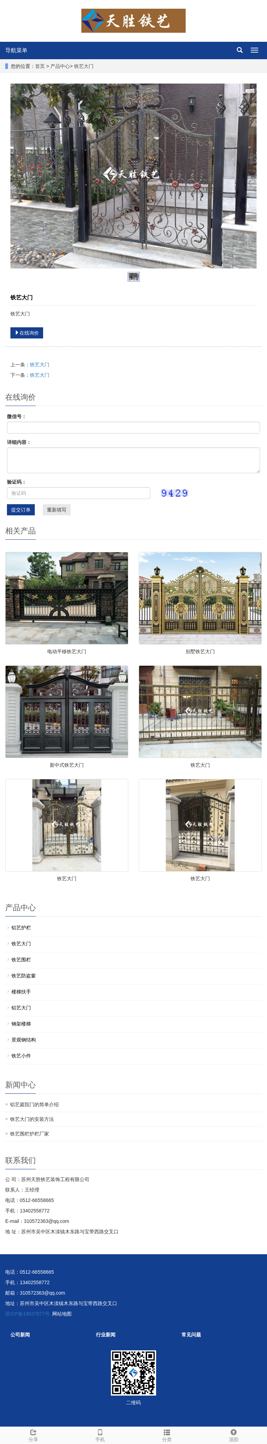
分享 (33, 1434)
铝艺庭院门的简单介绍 (34, 1104)
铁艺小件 (21, 1056)
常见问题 (191, 1334)
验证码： (16, 482)
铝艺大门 (21, 1007)
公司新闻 (20, 1334)
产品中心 (60, 66)
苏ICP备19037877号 (27, 1314)
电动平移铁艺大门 (66, 651)
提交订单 (21, 510)
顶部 (233, 1434)
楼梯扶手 (21, 991)
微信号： (16, 416)
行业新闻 (105, 1334)
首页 (40, 66)
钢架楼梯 (21, 1024)
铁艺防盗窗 (23, 975)
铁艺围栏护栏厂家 (29, 1134)
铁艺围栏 (21, 959)
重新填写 (56, 510)
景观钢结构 (23, 1040)
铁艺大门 (84, 66)
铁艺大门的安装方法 (32, 1119)
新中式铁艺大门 (67, 765)
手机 (100, 1434)
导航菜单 (16, 50)
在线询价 (27, 333)
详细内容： (19, 442)
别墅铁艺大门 (200, 651)
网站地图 (62, 1314)
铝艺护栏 (21, 927)
